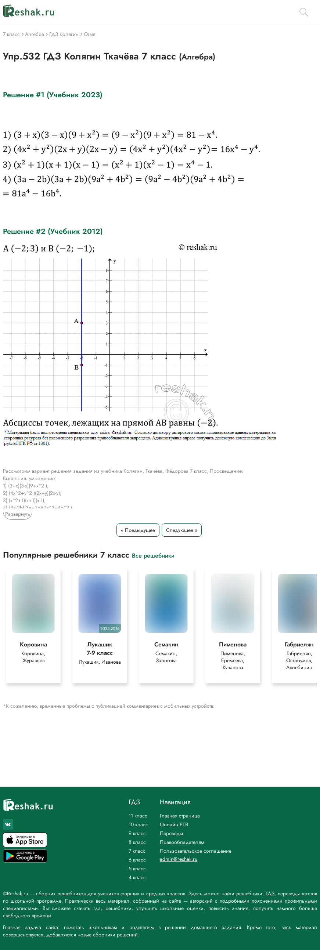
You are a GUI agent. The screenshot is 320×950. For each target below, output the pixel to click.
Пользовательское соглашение (195, 851)
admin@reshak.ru (178, 859)
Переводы (171, 833)
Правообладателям (182, 842)
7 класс (137, 851)
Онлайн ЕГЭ (174, 824)
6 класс (137, 859)
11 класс (138, 815)
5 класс (137, 868)
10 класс (138, 824)
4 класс (137, 877)
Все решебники (153, 555)
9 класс (137, 833)
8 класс (137, 842)
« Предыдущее (138, 530)
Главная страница (180, 815)
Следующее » (181, 530)
